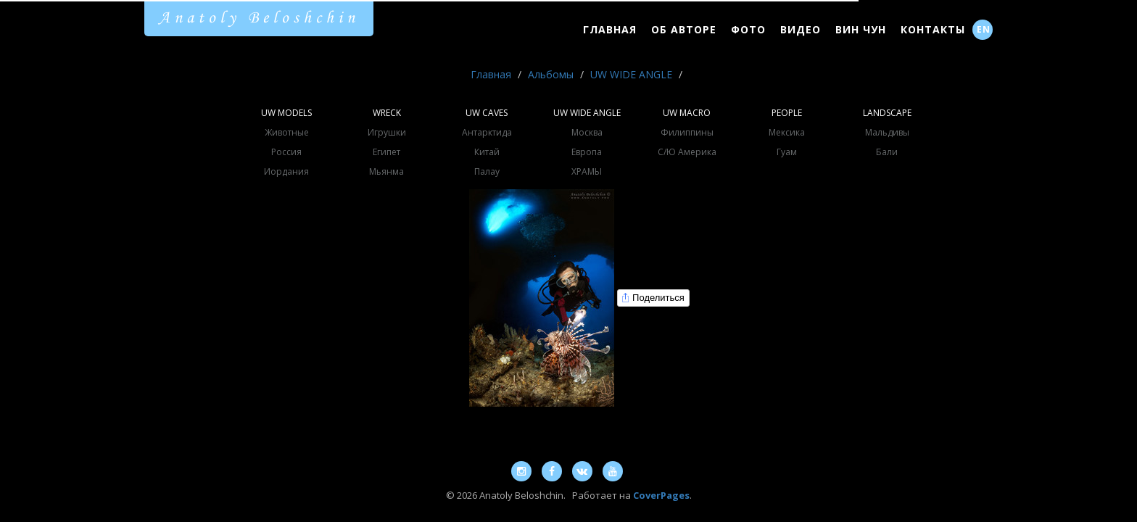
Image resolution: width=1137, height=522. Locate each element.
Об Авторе (683, 29)
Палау (487, 171)
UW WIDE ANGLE (631, 74)
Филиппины (687, 132)
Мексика (787, 132)
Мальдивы (887, 132)
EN (984, 29)
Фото (748, 29)
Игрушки (387, 132)
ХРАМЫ (586, 171)
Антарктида (487, 132)
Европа (586, 152)
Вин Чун (860, 29)
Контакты (933, 29)
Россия (286, 152)
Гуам (787, 152)
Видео (800, 29)
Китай (487, 152)
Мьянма (386, 171)
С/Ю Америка (687, 152)
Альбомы (551, 74)
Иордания (286, 171)
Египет (386, 152)
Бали (887, 152)
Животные (287, 132)
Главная (610, 29)
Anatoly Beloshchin (259, 18)
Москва (587, 132)
